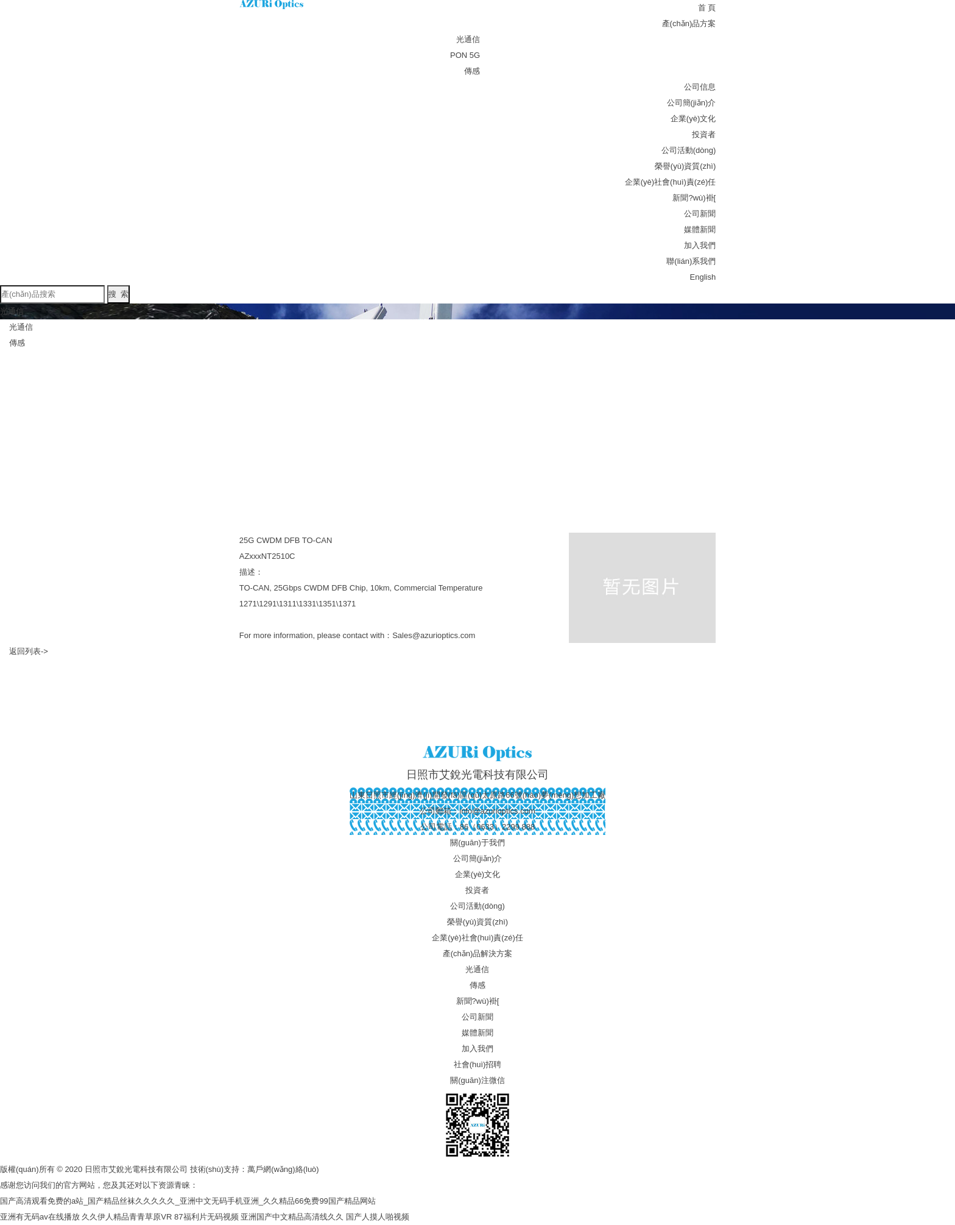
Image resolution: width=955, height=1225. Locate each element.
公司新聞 (700, 213)
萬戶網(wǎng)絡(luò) (283, 1169)
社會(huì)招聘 (478, 1064)
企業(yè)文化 (693, 118)
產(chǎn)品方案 (689, 23)
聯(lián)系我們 (691, 261)
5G (475, 55)
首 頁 (707, 7)
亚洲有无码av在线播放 (40, 1216)
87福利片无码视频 (206, 1216)
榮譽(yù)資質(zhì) (685, 166)
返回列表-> (28, 651)
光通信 (468, 39)
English (703, 277)
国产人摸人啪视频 (377, 1216)
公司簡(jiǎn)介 (691, 102)
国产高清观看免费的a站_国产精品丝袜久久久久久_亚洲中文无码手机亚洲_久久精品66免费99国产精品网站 (188, 1200)
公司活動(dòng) (688, 150)
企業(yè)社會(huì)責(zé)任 (670, 181)
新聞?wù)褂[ (694, 197)
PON (458, 55)
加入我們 (700, 245)
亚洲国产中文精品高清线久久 (292, 1216)
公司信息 (700, 86)
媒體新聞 (700, 229)
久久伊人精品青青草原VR (127, 1216)
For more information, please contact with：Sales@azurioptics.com (357, 635)
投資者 (704, 134)
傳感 (472, 71)
